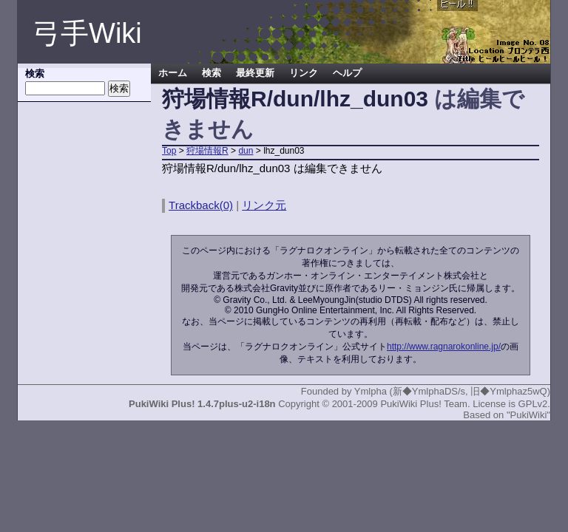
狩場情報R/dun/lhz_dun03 (295, 98)
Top (169, 151)
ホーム (172, 73)
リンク (303, 73)
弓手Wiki (87, 33)
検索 (211, 73)
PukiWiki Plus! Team (423, 403)
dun (245, 151)
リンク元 (264, 205)
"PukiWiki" (528, 414)
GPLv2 (533, 403)
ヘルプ (347, 73)
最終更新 (255, 73)
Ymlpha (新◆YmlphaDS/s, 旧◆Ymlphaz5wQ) (452, 391)
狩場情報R (207, 151)
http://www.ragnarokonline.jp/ (444, 346)
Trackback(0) (201, 205)
